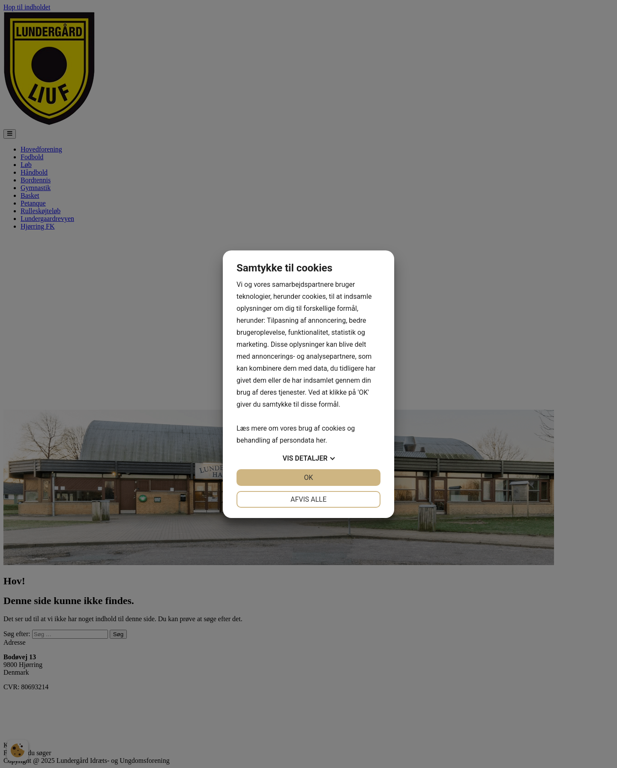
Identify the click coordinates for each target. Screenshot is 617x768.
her (320, 440)
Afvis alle (308, 499)
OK (308, 477)
